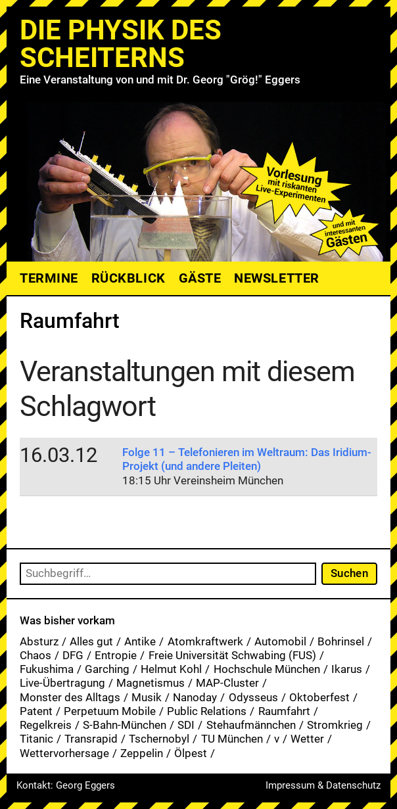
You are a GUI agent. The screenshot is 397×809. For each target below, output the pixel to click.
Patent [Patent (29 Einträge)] (36, 711)
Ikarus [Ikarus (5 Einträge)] (346, 669)
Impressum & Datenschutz (323, 785)
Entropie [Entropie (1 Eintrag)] (116, 655)
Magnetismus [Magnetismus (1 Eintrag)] (150, 682)
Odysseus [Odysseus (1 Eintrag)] (253, 697)
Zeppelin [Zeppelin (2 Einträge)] (141, 753)
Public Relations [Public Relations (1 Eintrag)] (206, 711)
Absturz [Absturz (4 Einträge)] (39, 641)
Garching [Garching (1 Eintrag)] (107, 669)
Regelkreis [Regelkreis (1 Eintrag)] (46, 724)
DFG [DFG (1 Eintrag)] (72, 655)
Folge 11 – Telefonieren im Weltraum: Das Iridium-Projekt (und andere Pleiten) (246, 459)
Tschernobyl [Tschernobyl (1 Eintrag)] (159, 738)
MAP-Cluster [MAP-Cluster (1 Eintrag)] (227, 682)
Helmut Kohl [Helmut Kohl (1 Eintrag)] (171, 669)
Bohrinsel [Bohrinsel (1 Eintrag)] (340, 641)
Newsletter (276, 278)
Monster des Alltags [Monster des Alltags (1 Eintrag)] (70, 697)
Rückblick (128, 278)
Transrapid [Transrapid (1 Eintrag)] (91, 738)
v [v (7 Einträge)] (276, 738)
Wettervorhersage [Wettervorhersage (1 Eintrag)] (64, 753)
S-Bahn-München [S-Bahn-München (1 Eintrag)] (124, 724)
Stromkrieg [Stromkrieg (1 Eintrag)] (335, 724)
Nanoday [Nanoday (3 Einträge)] (195, 697)
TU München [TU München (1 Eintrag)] (232, 738)
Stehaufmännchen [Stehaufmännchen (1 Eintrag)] (251, 724)
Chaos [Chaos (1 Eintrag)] (35, 655)
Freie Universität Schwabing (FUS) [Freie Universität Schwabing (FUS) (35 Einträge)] (232, 655)
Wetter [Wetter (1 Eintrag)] (307, 738)
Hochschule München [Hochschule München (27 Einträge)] (267, 669)
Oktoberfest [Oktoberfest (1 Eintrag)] (319, 697)
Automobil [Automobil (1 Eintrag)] (280, 641)
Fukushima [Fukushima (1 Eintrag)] (47, 669)
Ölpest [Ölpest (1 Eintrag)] (190, 753)
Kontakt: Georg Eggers (65, 785)
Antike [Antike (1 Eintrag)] (140, 641)
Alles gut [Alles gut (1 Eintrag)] (91, 641)
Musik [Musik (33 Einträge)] (146, 697)
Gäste (200, 278)
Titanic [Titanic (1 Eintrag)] (36, 738)
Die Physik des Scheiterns (121, 44)
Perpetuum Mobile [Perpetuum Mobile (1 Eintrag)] (110, 711)
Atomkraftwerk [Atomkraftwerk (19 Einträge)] (205, 641)
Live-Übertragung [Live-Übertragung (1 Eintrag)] (62, 682)
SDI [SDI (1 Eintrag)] (186, 724)
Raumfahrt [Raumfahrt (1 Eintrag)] (284, 711)
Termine (49, 278)
